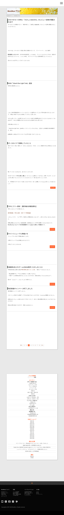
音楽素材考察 (32, 415)
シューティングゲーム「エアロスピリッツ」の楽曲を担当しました (32, 449)
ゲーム (31, 405)
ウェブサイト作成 (31, 400)
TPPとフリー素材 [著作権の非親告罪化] (22, 206)
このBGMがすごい (32, 408)
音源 (32, 393)
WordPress (32, 403)
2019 (31, 429)
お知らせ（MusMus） (32, 397)
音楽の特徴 (3, 494)
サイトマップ (4, 496)
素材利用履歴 (15, 492)
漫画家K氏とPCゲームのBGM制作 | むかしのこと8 (25, 267)
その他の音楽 (15, 495)
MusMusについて (4, 492)
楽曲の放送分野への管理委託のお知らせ (32, 445)
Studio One (32, 383)
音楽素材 (31, 411)
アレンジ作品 (32, 386)
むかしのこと (32, 384)
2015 (31, 434)
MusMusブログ (14, 11)
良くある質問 (27, 494)
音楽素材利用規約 (28, 491)
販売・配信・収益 (32, 392)
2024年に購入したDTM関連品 (32, 451)
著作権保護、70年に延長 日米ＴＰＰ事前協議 (19, 213)
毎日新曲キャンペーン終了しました (20, 289)
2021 (31, 426)
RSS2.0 (32, 456)
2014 (31, 435)
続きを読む (53, 187)
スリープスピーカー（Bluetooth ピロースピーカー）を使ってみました (32, 443)
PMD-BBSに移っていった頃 (28, 269)
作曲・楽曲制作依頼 (17, 494)
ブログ (37, 491)
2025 (31, 421)
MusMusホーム (10, 15)
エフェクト (32, 387)
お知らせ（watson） (31, 398)
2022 (31, 425)
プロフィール (4, 495)
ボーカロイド (32, 389)
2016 (31, 433)
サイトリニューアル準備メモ (18, 234)
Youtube (32, 413)
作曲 (32, 390)
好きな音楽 (31, 406)
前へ (21, 345)
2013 (31, 437)
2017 (31, 431)
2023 (31, 423)
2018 (31, 430)
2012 (31, 438)
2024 (31, 422)
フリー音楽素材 (16, 491)
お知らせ (31, 395)
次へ (43, 345)
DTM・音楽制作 (31, 381)
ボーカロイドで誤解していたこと (19, 143)
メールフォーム (39, 494)
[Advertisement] (32, 72)
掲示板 (37, 492)
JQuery (32, 402)
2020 (31, 427)
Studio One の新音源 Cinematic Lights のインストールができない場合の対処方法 (32, 447)
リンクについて (28, 495)
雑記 (31, 409)
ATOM (32, 457)
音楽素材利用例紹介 (32, 414)
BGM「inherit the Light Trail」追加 (20, 83)
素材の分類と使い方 (29, 492)
